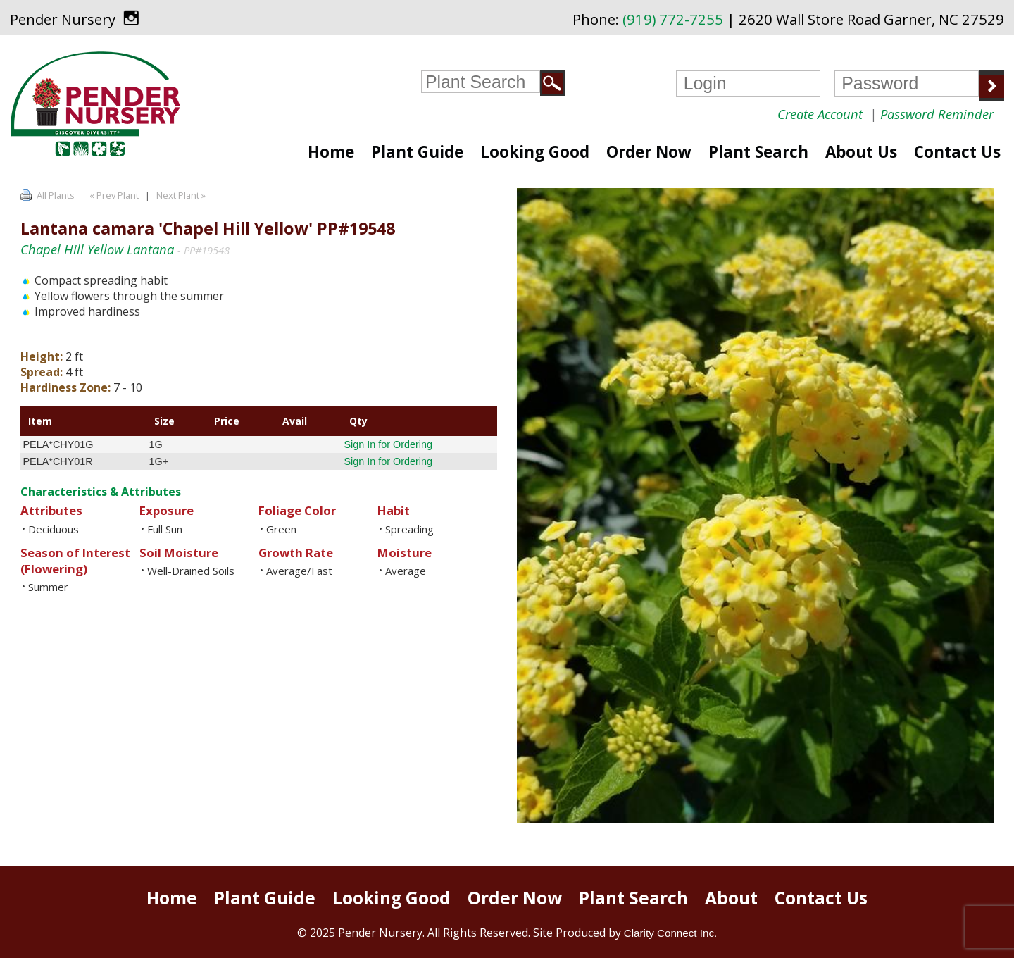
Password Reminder (937, 114)
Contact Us (957, 152)
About (731, 897)
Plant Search (758, 152)
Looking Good (534, 152)
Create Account (820, 114)
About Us (861, 152)
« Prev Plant (113, 195)
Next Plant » (182, 195)
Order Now (648, 152)
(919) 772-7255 (672, 19)
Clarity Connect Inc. (671, 933)
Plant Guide (417, 152)
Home (331, 152)
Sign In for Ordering (388, 444)
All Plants (56, 195)
